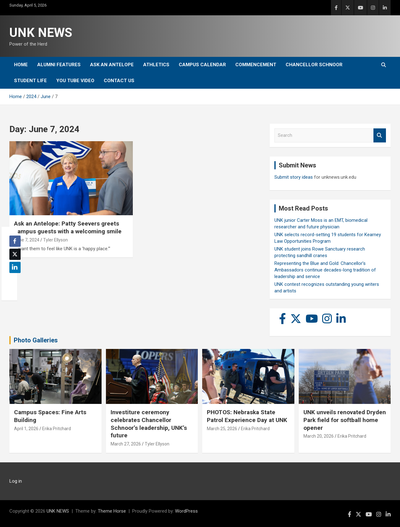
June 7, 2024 (26, 239)
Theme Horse (112, 511)
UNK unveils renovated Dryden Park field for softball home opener (344, 420)
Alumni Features (59, 64)
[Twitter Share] (15, 254)
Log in (15, 481)
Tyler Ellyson (55, 239)
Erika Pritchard (56, 428)
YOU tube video (75, 80)
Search (379, 135)
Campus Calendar (202, 64)
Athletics (156, 64)
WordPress (186, 511)
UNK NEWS (40, 32)
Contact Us (119, 80)
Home (21, 64)
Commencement (255, 64)
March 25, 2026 (222, 428)
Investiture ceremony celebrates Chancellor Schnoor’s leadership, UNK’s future (149, 424)
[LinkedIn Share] (15, 267)
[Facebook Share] (15, 241)
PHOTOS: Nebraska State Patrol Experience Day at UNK (247, 416)
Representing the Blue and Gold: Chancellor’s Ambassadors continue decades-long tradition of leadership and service (325, 270)
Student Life (30, 80)
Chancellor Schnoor (314, 64)
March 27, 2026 (126, 443)
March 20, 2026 (318, 436)
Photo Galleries (36, 340)
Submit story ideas (293, 177)
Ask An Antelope (112, 64)
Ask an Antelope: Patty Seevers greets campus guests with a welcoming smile (68, 227)
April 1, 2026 (26, 428)
